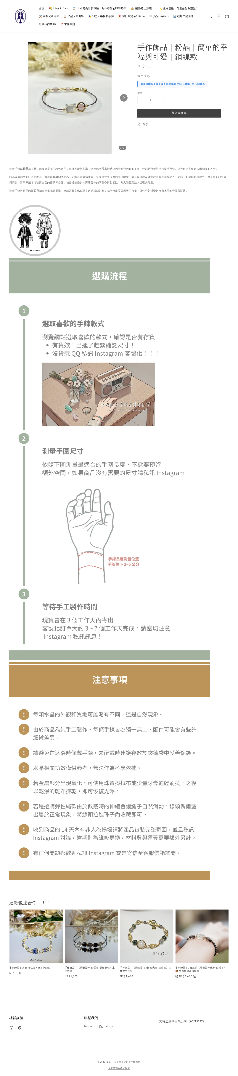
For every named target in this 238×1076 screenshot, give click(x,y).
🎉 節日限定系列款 (129, 16)
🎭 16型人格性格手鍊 (101, 16)
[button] (210, 16)
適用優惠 (143, 76)
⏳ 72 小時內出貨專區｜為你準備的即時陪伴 (99, 8)
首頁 (41, 8)
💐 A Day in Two (58, 8)
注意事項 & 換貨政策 (119, 1068)
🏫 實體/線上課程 (141, 8)
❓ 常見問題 (67, 24)
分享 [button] (142, 124)
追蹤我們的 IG (47, 24)
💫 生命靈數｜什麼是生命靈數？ (178, 8)
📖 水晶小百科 (157, 16)
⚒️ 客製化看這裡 (49, 16)
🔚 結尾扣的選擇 (183, 16)
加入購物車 (179, 113)
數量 (139, 92)
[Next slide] (124, 98)
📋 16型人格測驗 (74, 16)
